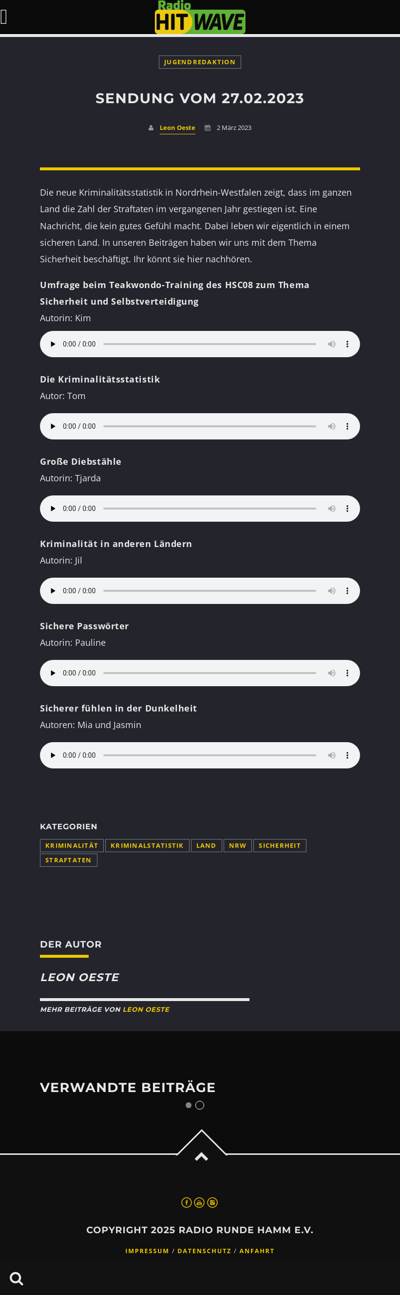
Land (206, 845)
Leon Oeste (177, 128)
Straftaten (68, 860)
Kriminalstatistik (147, 845)
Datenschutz (204, 1251)
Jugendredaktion (200, 62)
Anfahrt (257, 1251)
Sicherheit (280, 845)
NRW (238, 845)
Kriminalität (71, 845)
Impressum (147, 1251)
